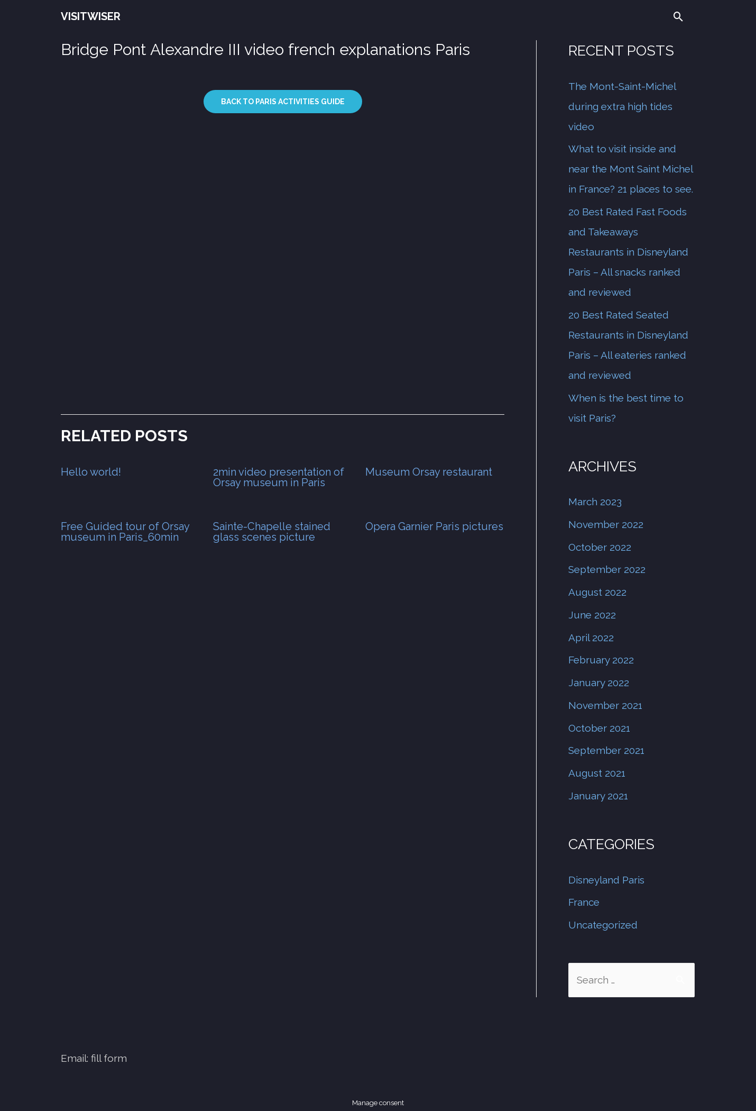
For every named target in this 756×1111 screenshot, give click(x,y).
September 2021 (606, 750)
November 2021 (605, 705)
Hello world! (91, 472)
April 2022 (591, 637)
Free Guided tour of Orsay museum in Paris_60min (125, 531)
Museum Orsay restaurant (428, 472)
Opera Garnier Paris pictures (434, 526)
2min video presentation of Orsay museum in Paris (278, 477)
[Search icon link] (678, 16)
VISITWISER (91, 16)
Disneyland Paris (606, 880)
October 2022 (599, 547)
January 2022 (598, 682)
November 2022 (605, 524)
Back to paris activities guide (283, 101)
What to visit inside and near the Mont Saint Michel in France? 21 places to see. (630, 169)
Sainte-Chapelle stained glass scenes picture (271, 531)
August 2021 (596, 773)
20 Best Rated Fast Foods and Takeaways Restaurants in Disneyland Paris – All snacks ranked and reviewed (628, 252)
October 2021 (599, 728)
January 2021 (598, 796)
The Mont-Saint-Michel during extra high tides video (622, 106)
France (584, 902)
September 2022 (607, 569)
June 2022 (592, 615)
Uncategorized (603, 925)
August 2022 (597, 592)
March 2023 (595, 501)
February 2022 (601, 660)
